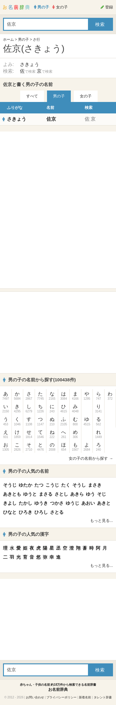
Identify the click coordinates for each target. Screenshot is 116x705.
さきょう (29, 64)
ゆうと (30, 494)
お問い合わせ (35, 697)
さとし (61, 494)
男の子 (23, 39)
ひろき (25, 512)
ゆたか (25, 484)
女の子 (86, 96)
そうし (79, 484)
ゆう (90, 494)
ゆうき (41, 503)
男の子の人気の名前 (26, 471)
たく (65, 484)
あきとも (12, 494)
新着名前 (85, 697)
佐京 (51, 119)
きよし (10, 503)
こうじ (52, 484)
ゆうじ (72, 503)
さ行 (36, 39)
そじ (101, 494)
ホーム (8, 39)
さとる (57, 512)
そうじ (10, 484)
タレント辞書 (103, 697)
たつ (38, 484)
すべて (32, 96)
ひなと (10, 512)
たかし (25, 503)
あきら (77, 494)
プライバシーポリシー (61, 697)
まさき (95, 484)
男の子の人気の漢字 (26, 534)
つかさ (57, 503)
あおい (88, 503)
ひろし (41, 512)
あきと (104, 503)
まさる (45, 494)
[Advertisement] (58, 172)
